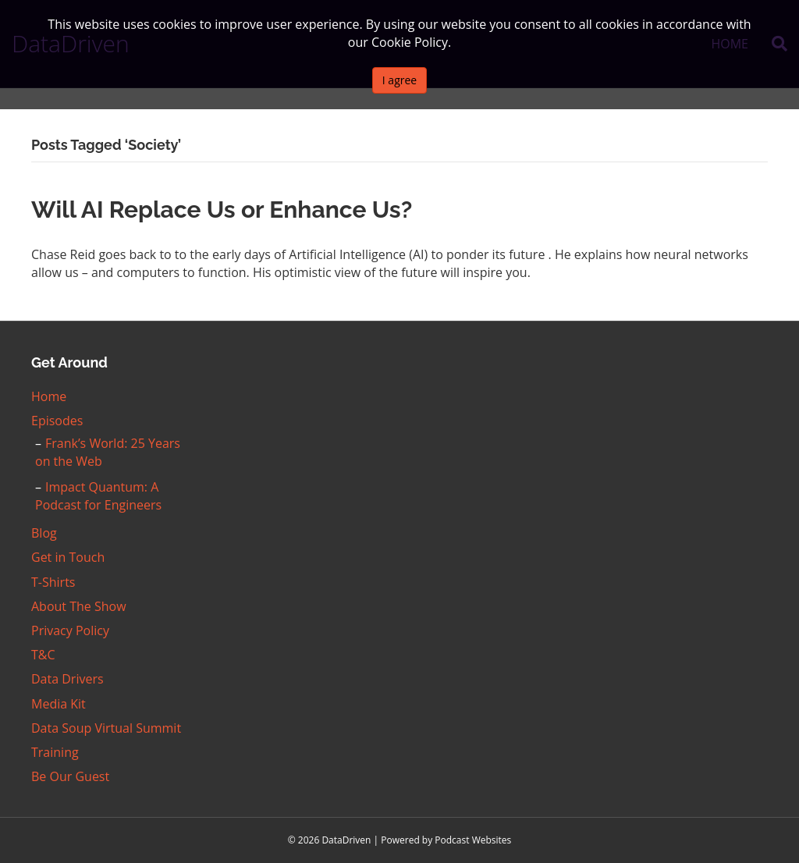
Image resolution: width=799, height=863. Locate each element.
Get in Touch (68, 557)
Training (55, 752)
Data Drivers (67, 678)
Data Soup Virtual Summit (106, 728)
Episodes (57, 420)
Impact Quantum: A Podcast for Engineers (98, 495)
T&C (43, 654)
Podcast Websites (473, 840)
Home (48, 396)
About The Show (78, 606)
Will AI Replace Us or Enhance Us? (221, 209)
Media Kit (58, 703)
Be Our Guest (70, 776)
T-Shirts (53, 582)
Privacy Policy (70, 630)
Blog (44, 533)
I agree (399, 80)
